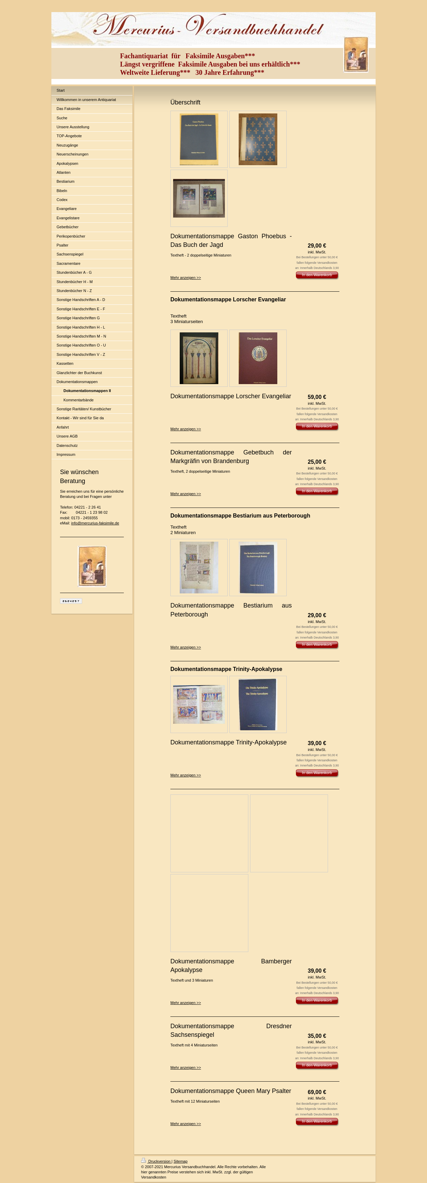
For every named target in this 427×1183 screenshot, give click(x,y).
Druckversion (156, 1161)
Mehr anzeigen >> (185, 277)
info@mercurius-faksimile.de (95, 523)
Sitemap (180, 1161)
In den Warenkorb (317, 275)
